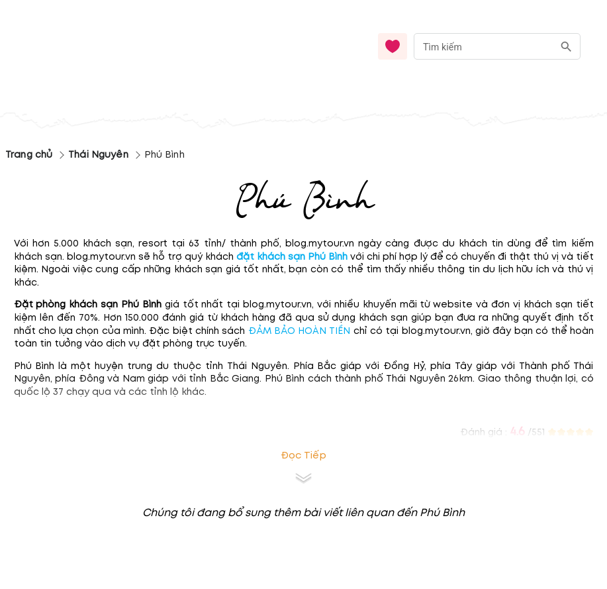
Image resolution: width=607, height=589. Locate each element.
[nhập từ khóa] (483, 46)
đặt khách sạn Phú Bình (292, 256)
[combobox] (497, 46)
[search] (566, 46)
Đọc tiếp (303, 455)
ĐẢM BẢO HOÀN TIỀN (299, 331)
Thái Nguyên (98, 154)
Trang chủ (28, 154)
